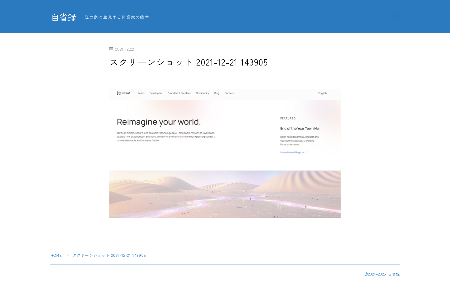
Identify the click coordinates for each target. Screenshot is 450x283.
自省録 (64, 17)
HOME (56, 255)
